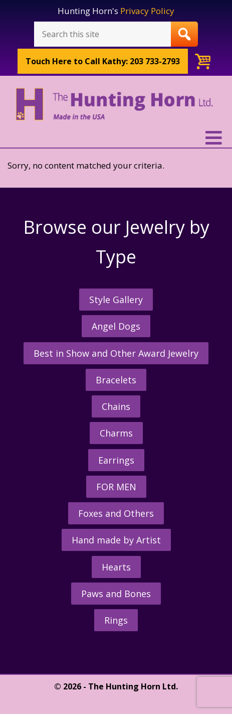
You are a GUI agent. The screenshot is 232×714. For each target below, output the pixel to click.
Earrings (116, 460)
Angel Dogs (116, 326)
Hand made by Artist (116, 540)
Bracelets (116, 380)
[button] (116, 138)
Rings (116, 620)
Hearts (116, 567)
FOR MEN (116, 487)
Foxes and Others (116, 513)
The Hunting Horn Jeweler (116, 107)
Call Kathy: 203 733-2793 (103, 61)
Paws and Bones (116, 594)
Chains (116, 406)
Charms (116, 433)
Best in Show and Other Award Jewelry (116, 353)
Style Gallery (116, 300)
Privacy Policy (147, 11)
